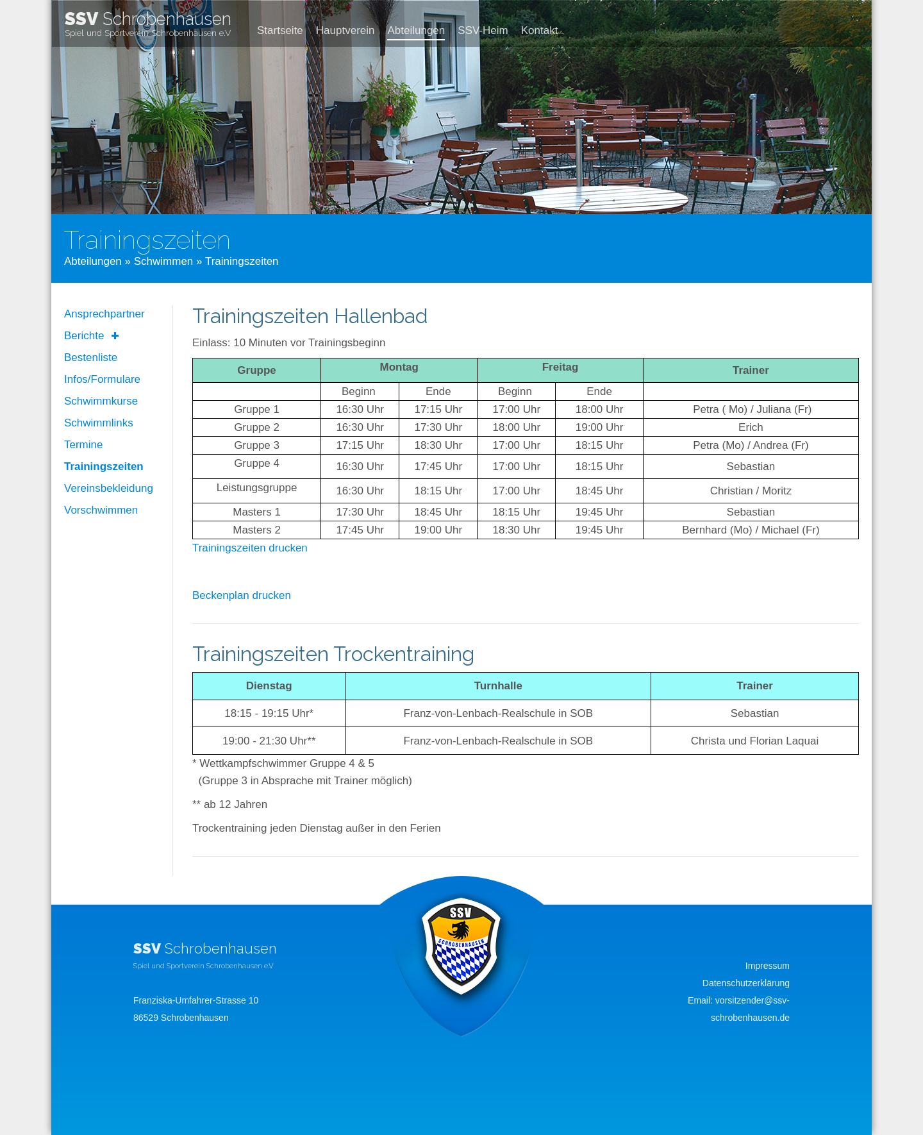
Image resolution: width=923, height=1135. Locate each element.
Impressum (767, 966)
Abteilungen (416, 30)
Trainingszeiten (104, 466)
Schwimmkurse (101, 401)
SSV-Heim (483, 30)
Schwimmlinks (98, 423)
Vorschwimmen (101, 510)
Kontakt (539, 30)
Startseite (280, 30)
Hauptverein (345, 30)
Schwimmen (164, 261)
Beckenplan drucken (241, 595)
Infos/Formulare (102, 379)
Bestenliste (90, 357)
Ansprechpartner (104, 314)
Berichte (84, 336)
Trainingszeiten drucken (250, 548)
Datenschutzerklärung (746, 983)
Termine (83, 445)
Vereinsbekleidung (108, 488)
